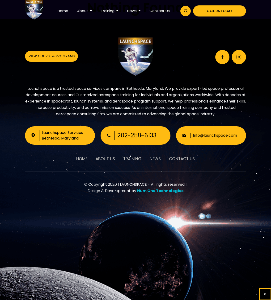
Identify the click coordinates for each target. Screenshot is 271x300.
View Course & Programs (52, 56)
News (132, 10)
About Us (105, 159)
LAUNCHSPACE (133, 184)
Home (63, 10)
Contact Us (159, 10)
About (83, 10)
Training (108, 10)
